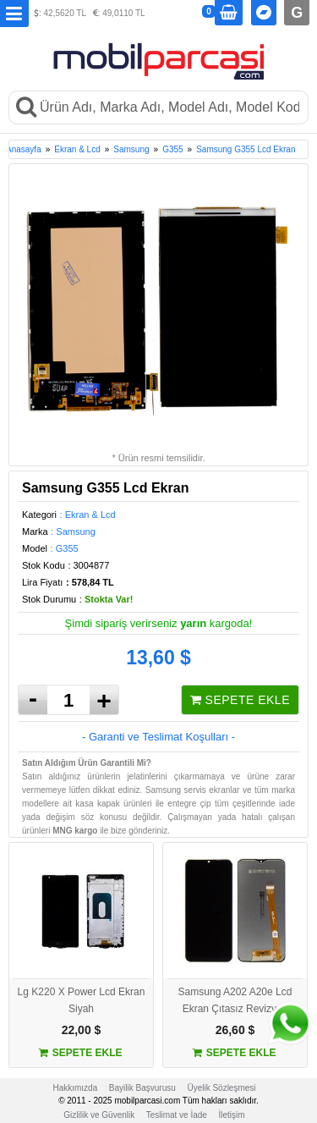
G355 (172, 149)
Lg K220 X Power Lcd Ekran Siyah (81, 1000)
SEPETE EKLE (240, 700)
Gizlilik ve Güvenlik (98, 1115)
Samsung (131, 149)
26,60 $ (235, 1030)
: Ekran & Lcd (88, 514)
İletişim (232, 1115)
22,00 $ (81, 1030)
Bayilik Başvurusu (142, 1088)
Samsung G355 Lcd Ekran (245, 149)
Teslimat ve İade (176, 1115)
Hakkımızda (74, 1088)
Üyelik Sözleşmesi (221, 1088)
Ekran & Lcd (77, 149)
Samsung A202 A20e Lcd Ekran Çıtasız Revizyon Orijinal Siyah (235, 1001)
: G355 (65, 548)
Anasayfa (23, 149)
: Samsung (73, 531)
